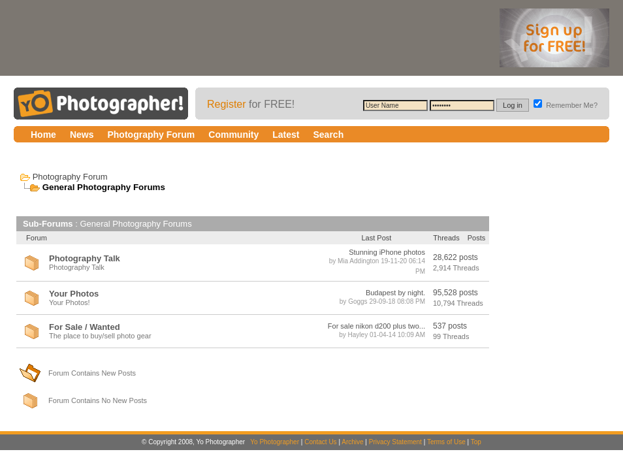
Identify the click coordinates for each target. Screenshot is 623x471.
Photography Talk (84, 258)
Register (226, 104)
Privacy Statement (395, 442)
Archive (352, 442)
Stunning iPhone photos (387, 252)
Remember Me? (566, 105)
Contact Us (320, 442)
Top (476, 442)
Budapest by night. (395, 293)
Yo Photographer (274, 442)
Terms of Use (446, 442)
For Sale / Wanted (84, 327)
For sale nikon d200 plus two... (376, 326)
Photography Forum (70, 177)
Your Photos (74, 294)
